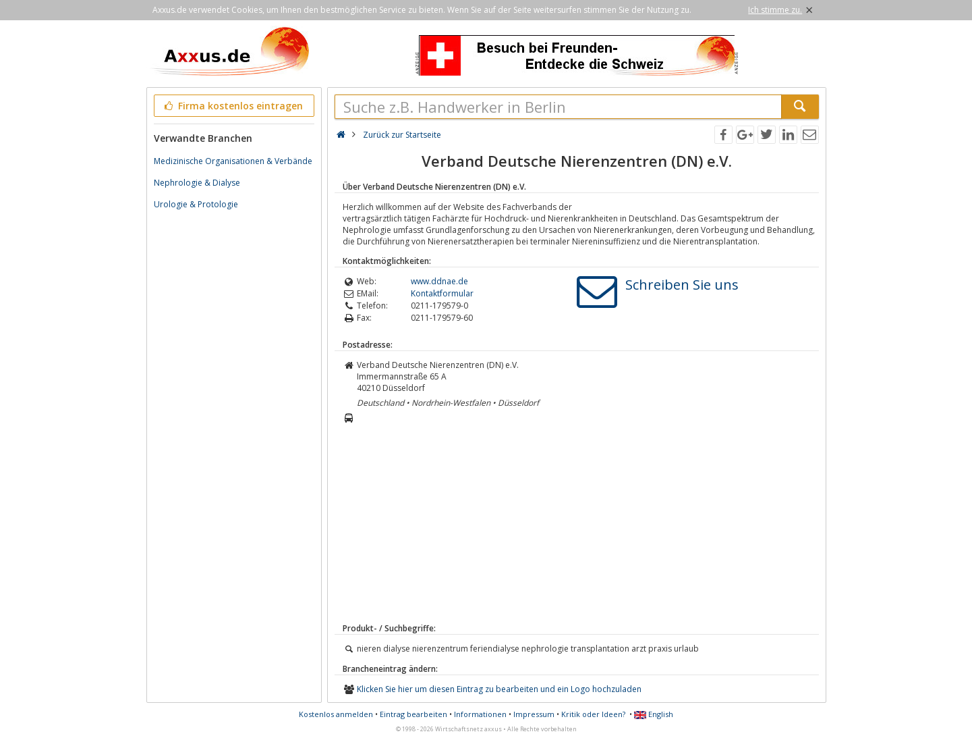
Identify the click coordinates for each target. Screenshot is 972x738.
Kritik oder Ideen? (593, 714)
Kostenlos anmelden (336, 714)
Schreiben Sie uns (682, 284)
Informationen (480, 714)
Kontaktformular (442, 293)
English (653, 714)
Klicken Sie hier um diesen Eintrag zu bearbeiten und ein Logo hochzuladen (499, 689)
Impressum (533, 714)
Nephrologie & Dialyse (197, 182)
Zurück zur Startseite (402, 134)
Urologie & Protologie (196, 204)
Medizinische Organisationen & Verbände (233, 161)
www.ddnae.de (439, 281)
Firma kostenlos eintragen (233, 105)
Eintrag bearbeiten (413, 714)
